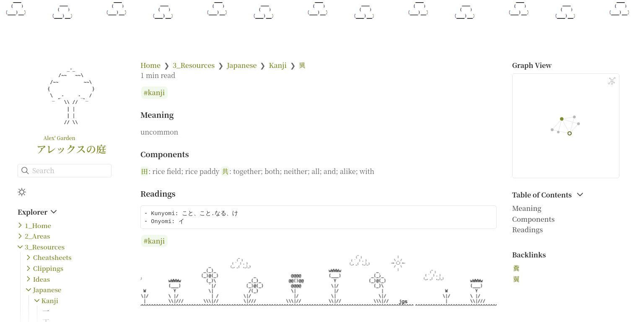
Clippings (48, 268)
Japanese (47, 289)
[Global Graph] (612, 81)
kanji (156, 93)
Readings (527, 229)
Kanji (49, 300)
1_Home (38, 225)
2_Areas (37, 235)
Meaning (526, 208)
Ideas (41, 279)
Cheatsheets (52, 257)
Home (150, 65)
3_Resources (45, 246)
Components (533, 219)
